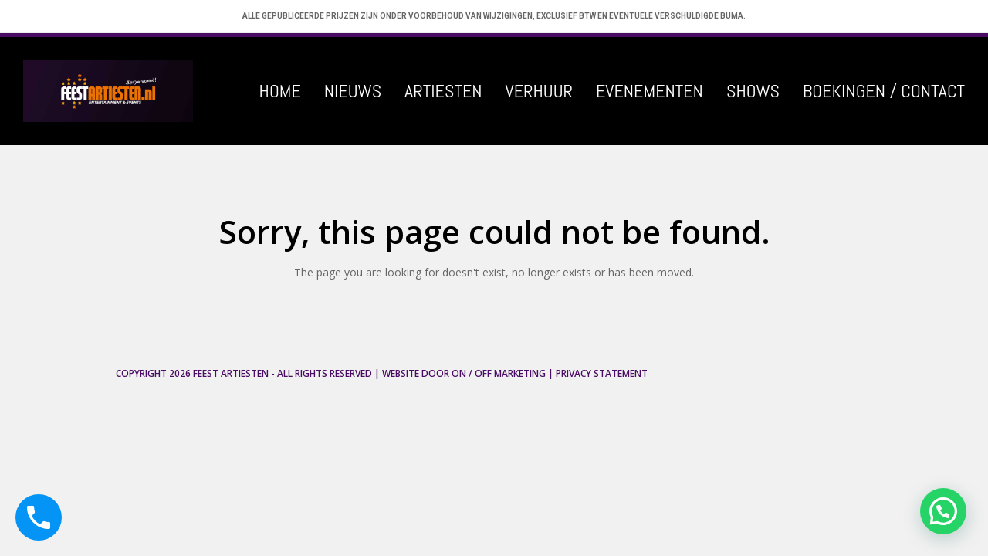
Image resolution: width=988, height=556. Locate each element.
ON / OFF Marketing (499, 373)
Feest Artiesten (231, 373)
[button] (943, 511)
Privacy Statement (602, 373)
